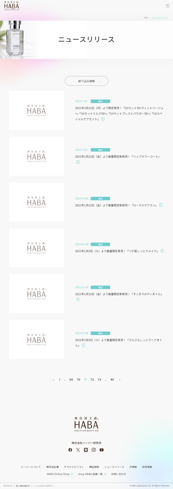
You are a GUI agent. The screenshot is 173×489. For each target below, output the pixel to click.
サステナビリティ (74, 467)
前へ (53, 380)
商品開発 (94, 467)
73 (99, 380)
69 (71, 380)
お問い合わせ (118, 473)
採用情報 (147, 467)
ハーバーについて (31, 467)
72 (92, 380)
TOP (146, 17)
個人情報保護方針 (23, 485)
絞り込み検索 (86, 81)
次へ (119, 380)
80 (112, 380)
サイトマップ (7, 485)
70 (78, 380)
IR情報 (133, 467)
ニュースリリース (114, 467)
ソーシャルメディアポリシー (44, 485)
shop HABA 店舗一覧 (90, 473)
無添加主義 (52, 467)
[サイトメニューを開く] (167, 5)
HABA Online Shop (58, 473)
